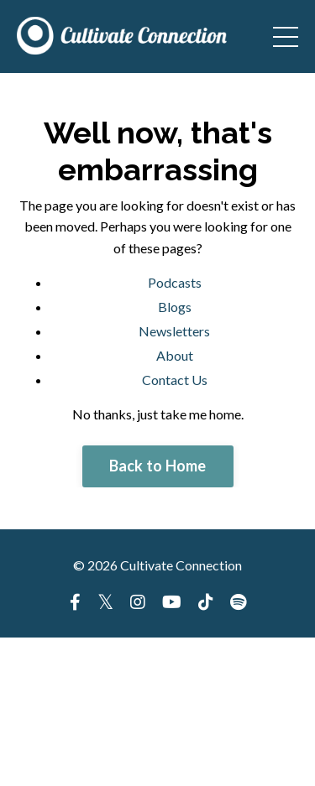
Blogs (175, 307)
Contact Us (174, 380)
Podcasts (175, 282)
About (174, 355)
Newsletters (174, 331)
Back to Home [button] (158, 465)
